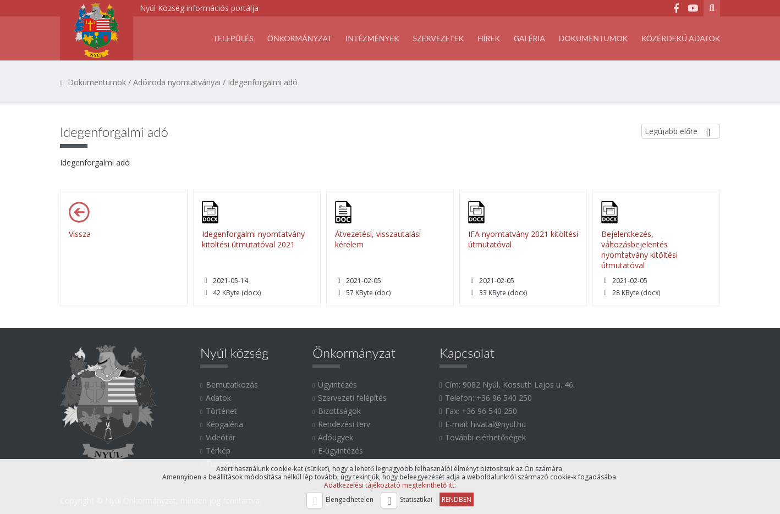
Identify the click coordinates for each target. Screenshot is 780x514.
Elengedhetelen (349, 499)
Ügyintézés (337, 384)
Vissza (80, 234)
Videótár (220, 437)
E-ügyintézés (340, 450)
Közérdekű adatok (680, 38)
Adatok (218, 398)
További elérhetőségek (485, 437)
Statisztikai (416, 499)
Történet (221, 411)
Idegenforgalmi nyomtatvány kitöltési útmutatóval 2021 (253, 239)
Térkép (218, 450)
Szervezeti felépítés (352, 398)
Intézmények (372, 38)
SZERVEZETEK (438, 38)
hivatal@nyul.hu (498, 424)
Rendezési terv (344, 424)
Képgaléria (224, 424)
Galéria (529, 38)
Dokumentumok (593, 38)
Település (233, 38)
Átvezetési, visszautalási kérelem (378, 239)
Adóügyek (335, 437)
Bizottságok (339, 411)
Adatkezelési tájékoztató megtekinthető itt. (390, 485)
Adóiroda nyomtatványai (177, 82)
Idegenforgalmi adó (263, 82)
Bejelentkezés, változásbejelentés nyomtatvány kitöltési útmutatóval (639, 249)
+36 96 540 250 (504, 398)
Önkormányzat (299, 38)
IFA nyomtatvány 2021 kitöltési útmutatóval (523, 239)
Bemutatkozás (232, 384)
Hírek (488, 38)
